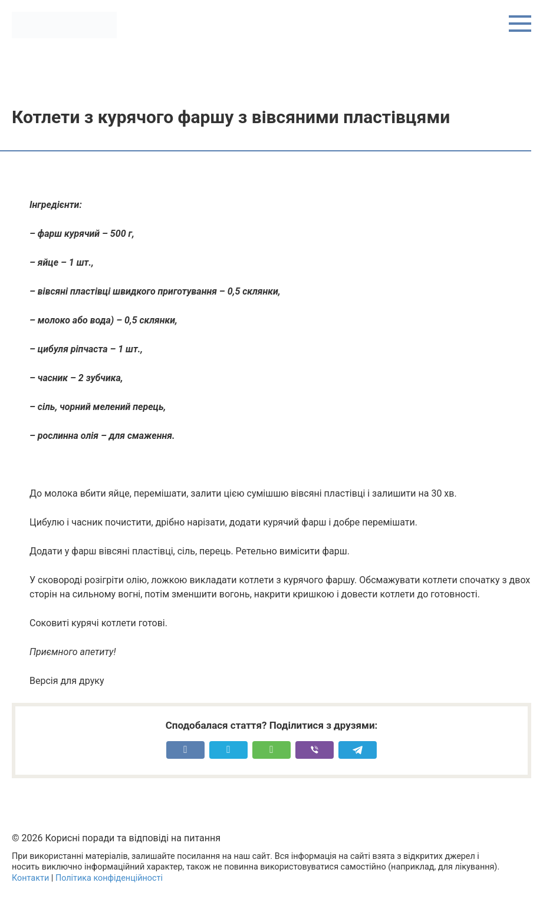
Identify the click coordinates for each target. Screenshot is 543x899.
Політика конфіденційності (109, 878)
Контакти (30, 878)
